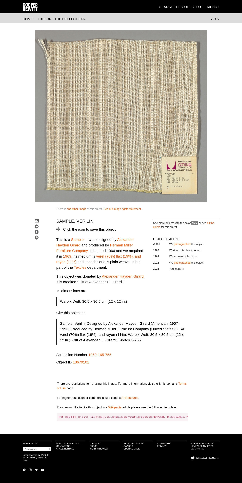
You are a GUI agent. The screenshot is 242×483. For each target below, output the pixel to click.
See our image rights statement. (123, 209)
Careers (95, 443)
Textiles (80, 267)
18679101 (81, 362)
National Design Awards (133, 444)
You (214, 19)
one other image (76, 209)
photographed (182, 244)
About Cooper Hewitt (69, 443)
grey (194, 223)
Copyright (163, 443)
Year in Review (99, 448)
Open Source (132, 448)
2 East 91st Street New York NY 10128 (202, 444)
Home (28, 19)
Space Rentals (65, 448)
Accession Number (71, 355)
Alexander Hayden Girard (123, 276)
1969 (67, 256)
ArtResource (130, 397)
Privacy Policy (30, 457)
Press (93, 446)
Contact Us (63, 446)
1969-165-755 (99, 355)
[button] (213, 6)
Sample (77, 240)
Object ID (64, 362)
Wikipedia (115, 407)
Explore (61, 19)
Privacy (162, 446)
